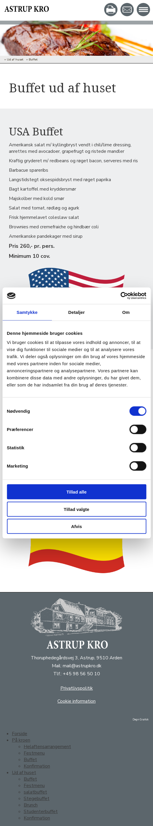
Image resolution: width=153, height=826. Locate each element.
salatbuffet (35, 792)
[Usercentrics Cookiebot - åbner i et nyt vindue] (120, 296)
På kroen (21, 740)
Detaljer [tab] (76, 311)
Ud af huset (15, 59)
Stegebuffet (36, 798)
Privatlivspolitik (76, 688)
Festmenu (34, 753)
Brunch (31, 805)
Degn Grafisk (141, 719)
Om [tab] (126, 311)
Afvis (76, 526)
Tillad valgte (76, 509)
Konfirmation (37, 766)
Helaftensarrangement (47, 746)
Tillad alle (76, 491)
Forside (19, 733)
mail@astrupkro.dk (82, 666)
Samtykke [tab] (27, 311)
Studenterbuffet (41, 811)
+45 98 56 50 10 (81, 674)
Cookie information (76, 701)
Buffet (33, 59)
